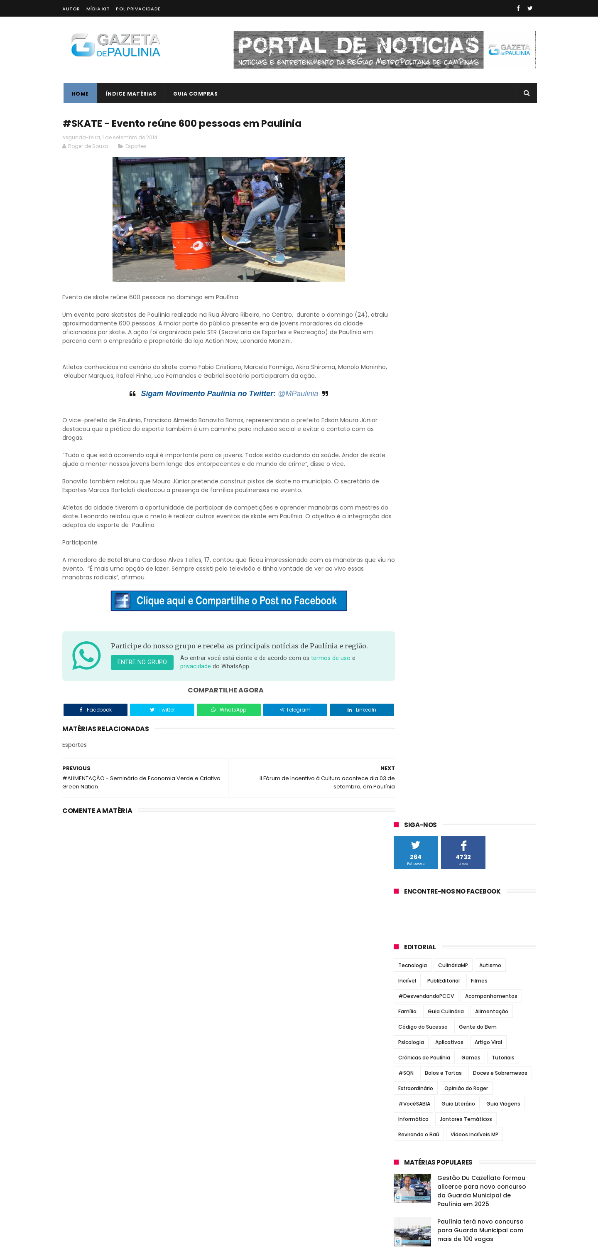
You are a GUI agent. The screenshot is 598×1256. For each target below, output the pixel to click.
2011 (409, 1017)
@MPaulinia (289, 394)
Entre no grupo (142, 671)
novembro (418, 866)
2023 (411, 743)
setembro (417, 889)
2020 (411, 777)
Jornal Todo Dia (419, 609)
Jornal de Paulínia (422, 599)
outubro (415, 878)
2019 (410, 789)
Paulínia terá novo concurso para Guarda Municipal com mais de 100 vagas (480, 528)
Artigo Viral (488, 339)
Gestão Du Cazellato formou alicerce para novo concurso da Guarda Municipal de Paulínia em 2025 (481, 488)
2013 (410, 994)
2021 (410, 766)
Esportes (136, 146)
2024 (411, 732)
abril (409, 946)
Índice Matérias (130, 93)
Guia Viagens (503, 401)
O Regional (411, 639)
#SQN (406, 370)
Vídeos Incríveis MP (474, 432)
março (412, 957)
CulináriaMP (453, 262)
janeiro (413, 980)
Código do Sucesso (423, 324)
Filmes (479, 278)
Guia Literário (458, 401)
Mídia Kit (98, 8)
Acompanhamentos (491, 293)
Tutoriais (503, 355)
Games (470, 355)
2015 (410, 834)
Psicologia (411, 339)
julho (409, 912)
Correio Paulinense (424, 580)
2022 (411, 755)
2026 (411, 709)
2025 (411, 721)
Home (79, 93)
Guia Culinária (446, 309)
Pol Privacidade (138, 8)
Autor (71, 8)
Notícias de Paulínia (425, 629)
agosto (413, 900)
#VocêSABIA (414, 401)
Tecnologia (412, 262)
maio (409, 935)
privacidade (220, 676)
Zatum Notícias (418, 669)
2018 (410, 800)
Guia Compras (194, 93)
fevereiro (417, 969)
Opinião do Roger (466, 385)
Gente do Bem (478, 324)
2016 (410, 822)
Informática (413, 416)
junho (410, 923)
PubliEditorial (443, 278)
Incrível (407, 278)
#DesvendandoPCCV (426, 293)
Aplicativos (449, 339)
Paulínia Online (417, 649)
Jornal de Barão (419, 589)
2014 (410, 845)
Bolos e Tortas (443, 370)
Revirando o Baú (418, 432)
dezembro (418, 855)
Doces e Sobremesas (500, 370)
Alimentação (491, 309)
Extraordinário (415, 385)
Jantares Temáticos (466, 416)
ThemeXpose (109, 1245)
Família (407, 309)
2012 (410, 1006)
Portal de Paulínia (422, 659)
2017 (410, 811)
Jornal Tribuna (417, 619)
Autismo (490, 262)
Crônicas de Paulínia (424, 355)
